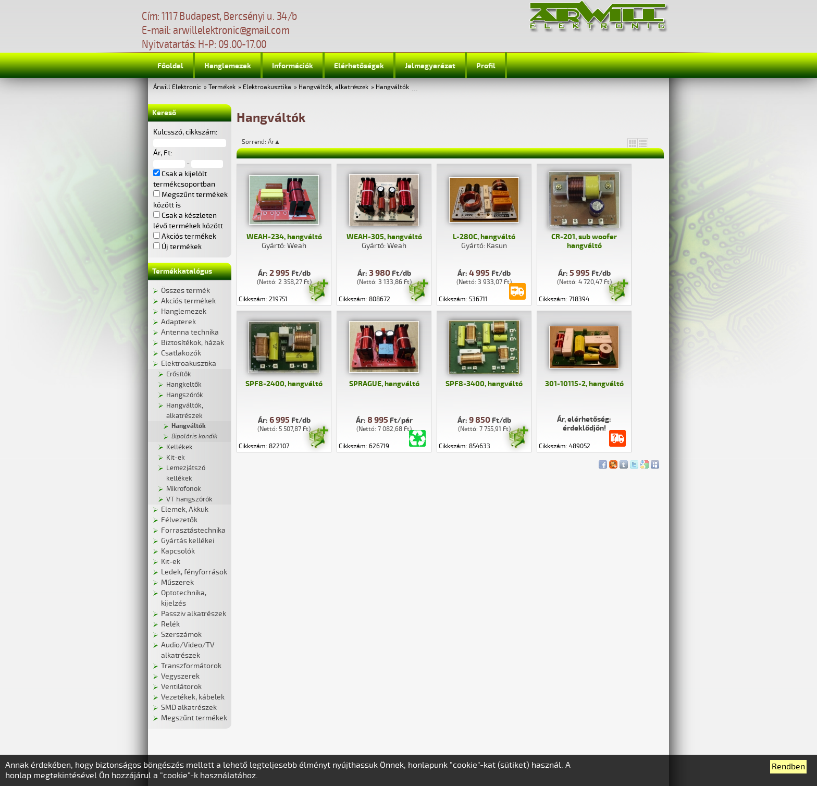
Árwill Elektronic (177, 87)
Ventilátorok (181, 686)
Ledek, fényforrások (194, 572)
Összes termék (185, 290)
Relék (170, 624)
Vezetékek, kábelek (193, 697)
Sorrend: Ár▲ (268, 141)
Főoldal (170, 66)
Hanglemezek (227, 66)
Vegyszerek (180, 676)
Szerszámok (181, 634)
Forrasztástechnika (193, 530)
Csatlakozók (181, 353)
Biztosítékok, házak (192, 342)
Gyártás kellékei (187, 540)
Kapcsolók (178, 551)
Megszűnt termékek (194, 718)
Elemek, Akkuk (184, 509)
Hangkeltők (184, 384)
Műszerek (177, 582)
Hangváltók (392, 87)
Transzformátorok (191, 665)
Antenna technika (190, 332)
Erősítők (178, 374)
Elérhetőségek (359, 66)
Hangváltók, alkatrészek (333, 87)
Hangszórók (184, 395)
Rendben (788, 767)
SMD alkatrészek (189, 707)
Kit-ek (175, 457)
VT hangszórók (189, 499)
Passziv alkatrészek (193, 613)
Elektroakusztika (267, 87)
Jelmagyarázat (430, 66)
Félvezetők (179, 519)
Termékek (222, 87)
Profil (486, 66)
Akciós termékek (188, 301)
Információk (292, 66)
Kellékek (179, 447)
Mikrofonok (183, 489)
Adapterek (178, 321)
